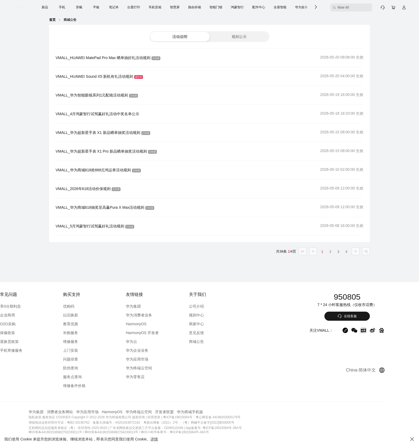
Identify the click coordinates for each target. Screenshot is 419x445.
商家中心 (211, 324)
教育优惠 (89, 324)
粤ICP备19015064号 (199, 417)
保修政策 (28, 333)
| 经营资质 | (175, 417)
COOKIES (84, 417)
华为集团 (150, 306)
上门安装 (89, 350)
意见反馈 (211, 333)
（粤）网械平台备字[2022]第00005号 (229, 422)
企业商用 (28, 315)
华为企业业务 (154, 350)
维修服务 (89, 341)
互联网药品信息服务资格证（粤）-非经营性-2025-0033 (89, 428)
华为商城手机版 (211, 412)
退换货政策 (30, 341)
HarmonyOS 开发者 (159, 333)
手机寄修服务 (32, 350)
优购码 (88, 306)
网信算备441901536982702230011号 (76, 432)
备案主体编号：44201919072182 (137, 422)
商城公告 (211, 341)
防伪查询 (89, 368)
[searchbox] (340, 7)
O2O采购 (29, 324)
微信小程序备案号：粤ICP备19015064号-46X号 (196, 432)
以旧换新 (89, 315)
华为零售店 (152, 377)
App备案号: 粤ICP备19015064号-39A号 (235, 428)
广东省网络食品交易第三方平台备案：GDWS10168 (167, 428)
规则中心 (211, 315)
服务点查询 (91, 377)
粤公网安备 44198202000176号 (239, 417)
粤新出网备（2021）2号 (182, 422)
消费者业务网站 (81, 412)
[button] (180, 36)
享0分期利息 (31, 306)
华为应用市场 (154, 359)
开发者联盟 (185, 412)
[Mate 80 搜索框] (340, 7)
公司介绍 (211, 306)
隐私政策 (56, 417)
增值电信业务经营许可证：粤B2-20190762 (80, 422)
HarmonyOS (153, 324)
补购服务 (89, 333)
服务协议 (70, 417)
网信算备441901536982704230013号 (133, 432)
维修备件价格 (93, 386)
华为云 (148, 341)
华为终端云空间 (156, 368)
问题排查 (89, 359)
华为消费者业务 (156, 315)
